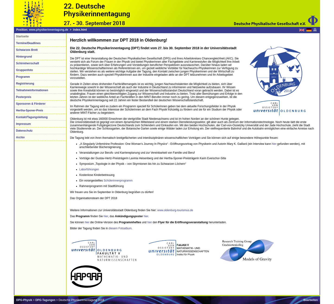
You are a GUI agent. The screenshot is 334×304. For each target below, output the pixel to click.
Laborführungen (89, 169)
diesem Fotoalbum (120, 228)
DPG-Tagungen (45, 300)
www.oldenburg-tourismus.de (175, 210)
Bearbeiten (310, 300)
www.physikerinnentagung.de (48, 29)
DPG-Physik (24, 300)
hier (274, 144)
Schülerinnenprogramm (118, 180)
